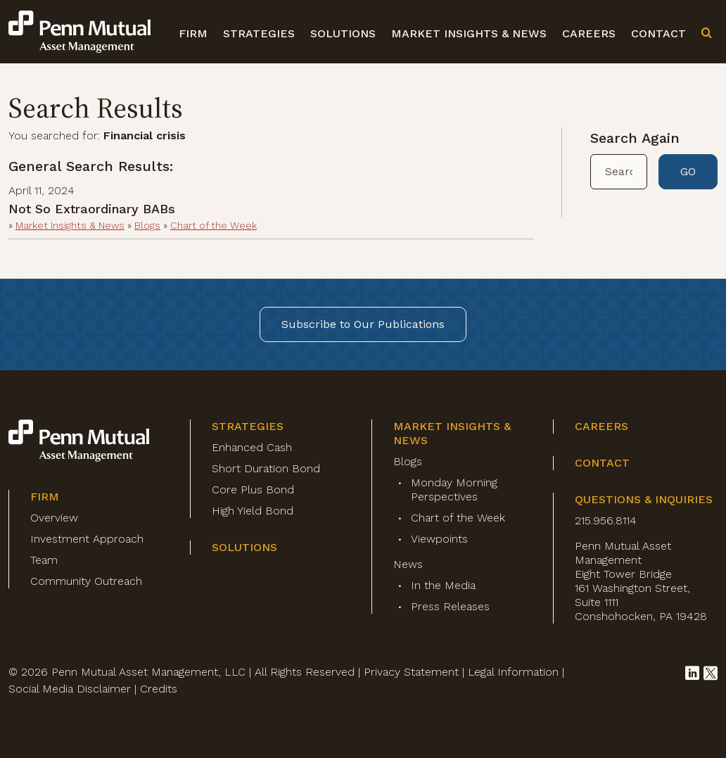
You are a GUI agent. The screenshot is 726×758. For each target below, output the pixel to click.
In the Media (443, 585)
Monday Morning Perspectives (454, 489)
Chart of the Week (213, 225)
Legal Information (513, 671)
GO (688, 171)
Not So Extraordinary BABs (91, 208)
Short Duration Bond (266, 468)
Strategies (259, 33)
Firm (193, 33)
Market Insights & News (469, 33)
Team (44, 560)
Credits (158, 688)
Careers (589, 33)
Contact (658, 33)
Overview (54, 517)
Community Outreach (86, 581)
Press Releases (450, 606)
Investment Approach (87, 538)
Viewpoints (439, 538)
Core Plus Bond (253, 489)
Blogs (147, 225)
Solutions (343, 33)
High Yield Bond (252, 510)
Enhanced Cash (252, 447)
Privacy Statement (411, 671)
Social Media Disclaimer (69, 688)
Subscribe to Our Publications (363, 324)
